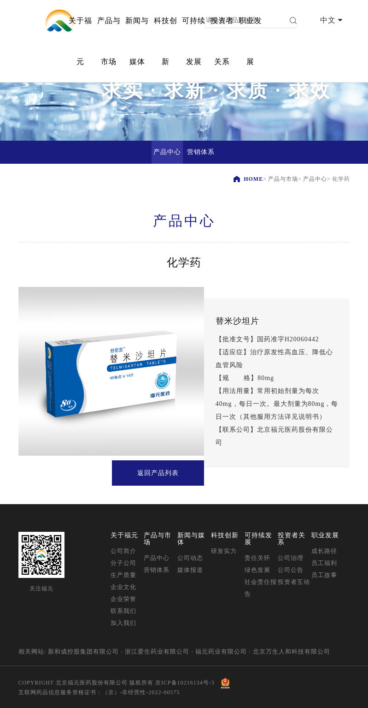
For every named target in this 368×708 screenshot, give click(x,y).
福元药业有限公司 (221, 651)
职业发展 (250, 41)
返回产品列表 (158, 473)
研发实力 (224, 550)
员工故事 (324, 574)
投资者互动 (294, 581)
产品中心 (315, 179)
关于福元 (80, 41)
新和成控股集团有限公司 (83, 651)
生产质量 (123, 574)
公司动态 (190, 557)
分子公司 (123, 562)
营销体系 (156, 569)
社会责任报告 (261, 587)
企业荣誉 (123, 598)
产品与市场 (109, 41)
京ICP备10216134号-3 (185, 682)
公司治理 (291, 557)
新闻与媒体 (137, 41)
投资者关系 (222, 41)
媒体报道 (190, 569)
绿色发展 (257, 569)
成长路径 (324, 550)
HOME (253, 179)
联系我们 (123, 610)
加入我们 (123, 622)
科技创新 (165, 41)
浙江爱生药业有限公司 (157, 651)
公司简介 (123, 550)
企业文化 (123, 586)
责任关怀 (257, 557)
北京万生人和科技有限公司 (291, 651)
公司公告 (291, 569)
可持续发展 (193, 41)
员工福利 (324, 562)
